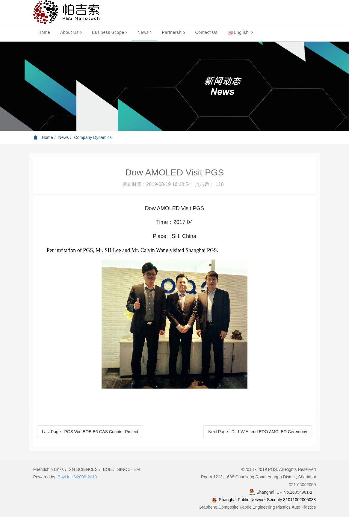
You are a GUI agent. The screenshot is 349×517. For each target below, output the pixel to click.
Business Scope (109, 32)
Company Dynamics (92, 137)
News (145, 32)
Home (44, 32)
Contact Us (206, 32)
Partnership (173, 32)
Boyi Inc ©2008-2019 (77, 476)
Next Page (257, 431)
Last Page (90, 431)
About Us (71, 32)
